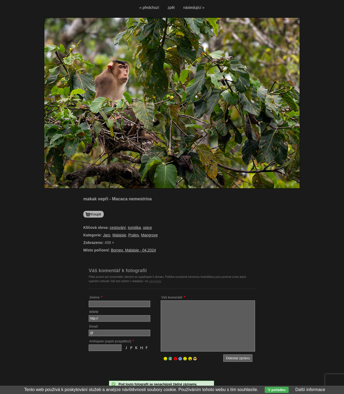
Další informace (310, 389)
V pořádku (276, 390)
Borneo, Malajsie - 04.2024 (133, 250)
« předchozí (149, 7)
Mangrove (149, 235)
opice (147, 227)
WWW (93, 312)
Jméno (94, 297)
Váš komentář (171, 297)
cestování (118, 227)
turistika (134, 227)
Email (93, 326)
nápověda (155, 281)
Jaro (106, 235)
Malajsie (119, 235)
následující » (194, 7)
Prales (133, 235)
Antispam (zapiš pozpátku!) (110, 341)
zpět (171, 7)
